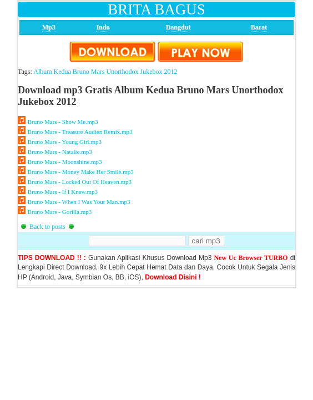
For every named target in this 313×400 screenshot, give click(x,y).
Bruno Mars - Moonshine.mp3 (64, 161)
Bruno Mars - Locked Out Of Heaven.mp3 (79, 181)
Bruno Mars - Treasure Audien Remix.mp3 (80, 131)
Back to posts (47, 227)
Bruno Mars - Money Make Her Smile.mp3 (80, 171)
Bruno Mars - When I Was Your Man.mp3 (79, 201)
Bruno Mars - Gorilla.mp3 (59, 211)
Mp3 (48, 27)
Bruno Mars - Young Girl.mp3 (64, 141)
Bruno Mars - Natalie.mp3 (60, 151)
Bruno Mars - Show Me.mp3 (62, 121)
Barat (259, 27)
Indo (102, 27)
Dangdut (178, 27)
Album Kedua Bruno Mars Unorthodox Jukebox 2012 (105, 72)
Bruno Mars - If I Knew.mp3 (62, 191)
